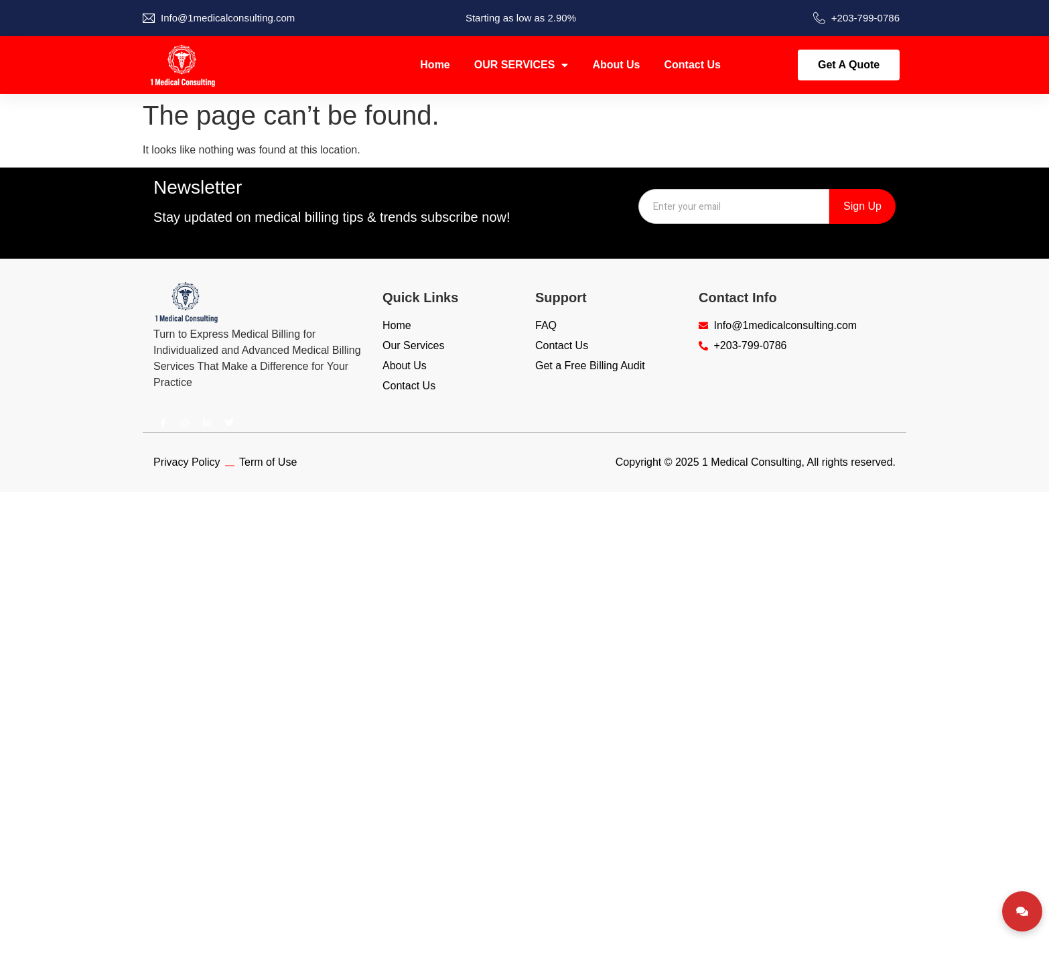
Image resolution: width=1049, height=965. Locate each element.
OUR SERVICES (521, 65)
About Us (616, 64)
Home (434, 64)
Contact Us (693, 64)
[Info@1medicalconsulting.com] (149, 18)
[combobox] (733, 206)
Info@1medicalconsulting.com (228, 17)
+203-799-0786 (865, 17)
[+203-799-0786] (819, 18)
